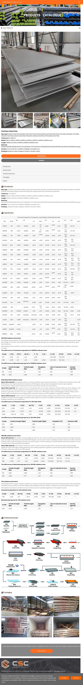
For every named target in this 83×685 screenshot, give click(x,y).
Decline (76, 678)
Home (4, 28)
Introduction (6, 166)
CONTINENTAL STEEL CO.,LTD (12, 2)
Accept (64, 678)
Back (80, 28)
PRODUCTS (10, 28)
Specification (7, 170)
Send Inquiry (41, 651)
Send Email (41, 156)
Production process (9, 174)
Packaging (6, 177)
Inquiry (41, 160)
